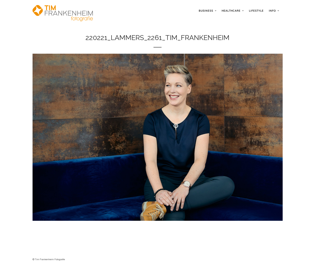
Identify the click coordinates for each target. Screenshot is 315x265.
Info (272, 10)
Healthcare (231, 10)
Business (206, 10)
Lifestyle (256, 10)
